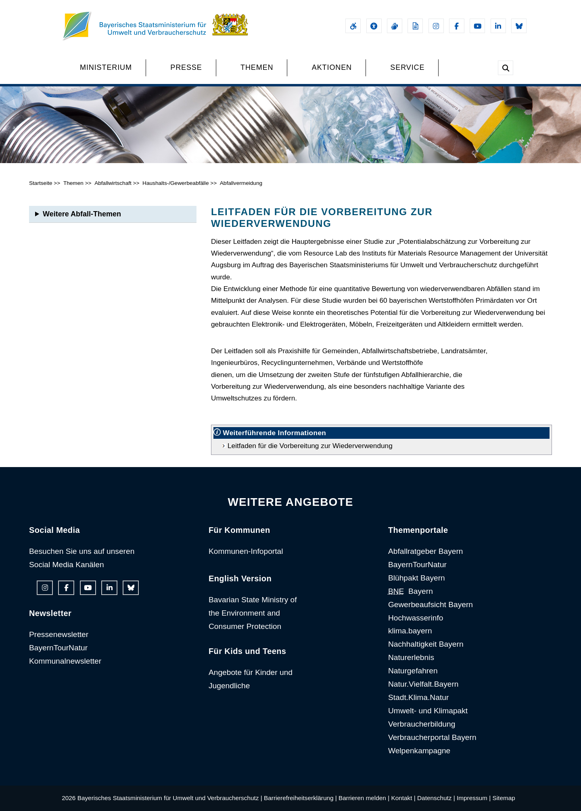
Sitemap (503, 797)
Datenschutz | (436, 797)
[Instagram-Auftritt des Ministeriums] (436, 26)
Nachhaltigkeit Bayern (426, 644)
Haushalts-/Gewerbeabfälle (175, 183)
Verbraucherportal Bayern (432, 737)
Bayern (410, 591)
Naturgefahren (413, 670)
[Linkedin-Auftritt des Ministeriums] (498, 26)
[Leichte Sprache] (415, 26)
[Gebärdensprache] (394, 26)
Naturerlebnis (411, 657)
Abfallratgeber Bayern (425, 551)
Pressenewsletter (58, 634)
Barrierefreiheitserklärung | (300, 797)
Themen (73, 183)
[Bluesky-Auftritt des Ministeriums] (519, 26)
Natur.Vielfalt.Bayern (423, 684)
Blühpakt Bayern (416, 578)
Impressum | (474, 797)
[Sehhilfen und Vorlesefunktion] (374, 26)
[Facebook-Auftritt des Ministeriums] (456, 26)
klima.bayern (410, 631)
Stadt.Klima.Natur (418, 697)
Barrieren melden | (364, 797)
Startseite (40, 183)
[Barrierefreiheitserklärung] (353, 26)
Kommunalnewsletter (65, 661)
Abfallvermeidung (241, 183)
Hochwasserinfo (415, 618)
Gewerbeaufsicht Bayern (430, 604)
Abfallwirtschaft (113, 183)
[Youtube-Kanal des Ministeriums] (477, 26)
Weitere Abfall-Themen (82, 214)
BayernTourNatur (58, 647)
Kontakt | (403, 797)
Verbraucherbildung (421, 724)
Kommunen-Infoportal (246, 551)
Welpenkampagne (419, 750)
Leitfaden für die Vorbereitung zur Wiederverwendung (310, 446)
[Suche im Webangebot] (505, 68)
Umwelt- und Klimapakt (428, 710)
